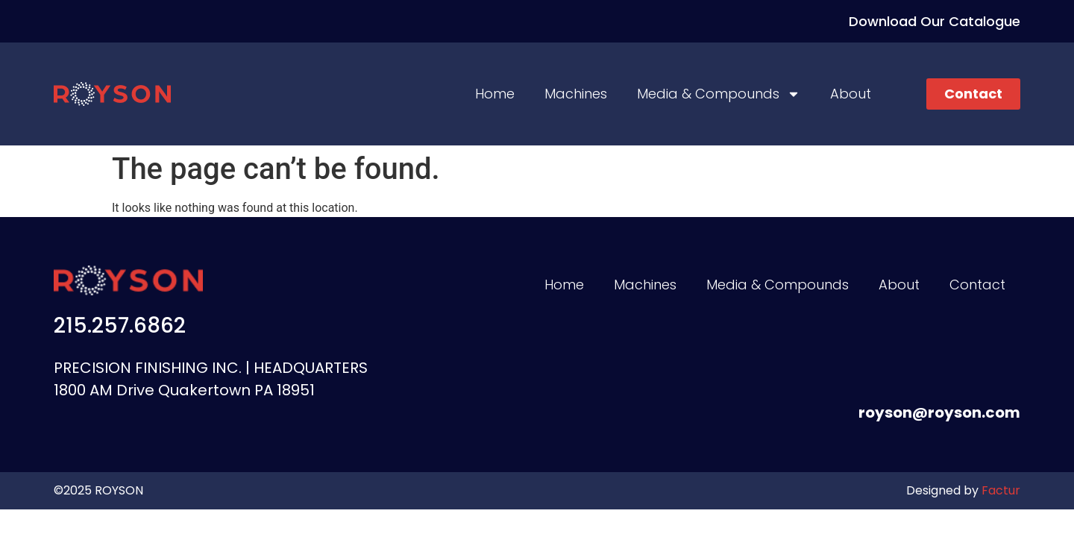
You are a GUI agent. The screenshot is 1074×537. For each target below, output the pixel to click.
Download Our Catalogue (934, 21)
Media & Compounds (718, 94)
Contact (977, 284)
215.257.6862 (120, 325)
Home (495, 93)
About (850, 93)
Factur (999, 490)
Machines (575, 93)
